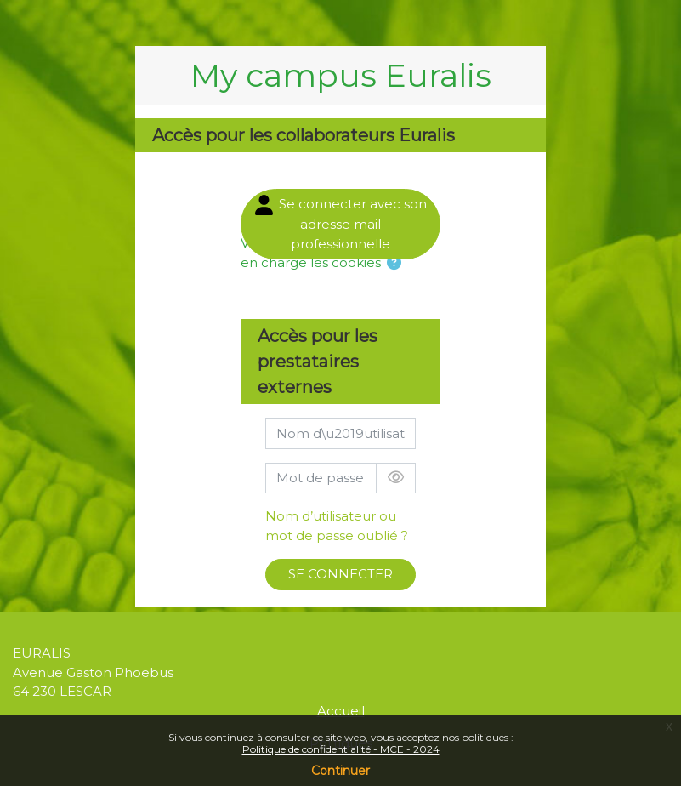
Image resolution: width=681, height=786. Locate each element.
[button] (394, 264)
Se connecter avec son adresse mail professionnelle (341, 223)
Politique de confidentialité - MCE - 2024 (341, 749)
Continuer (340, 770)
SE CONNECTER (340, 574)
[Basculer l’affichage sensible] (396, 478)
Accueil (341, 711)
